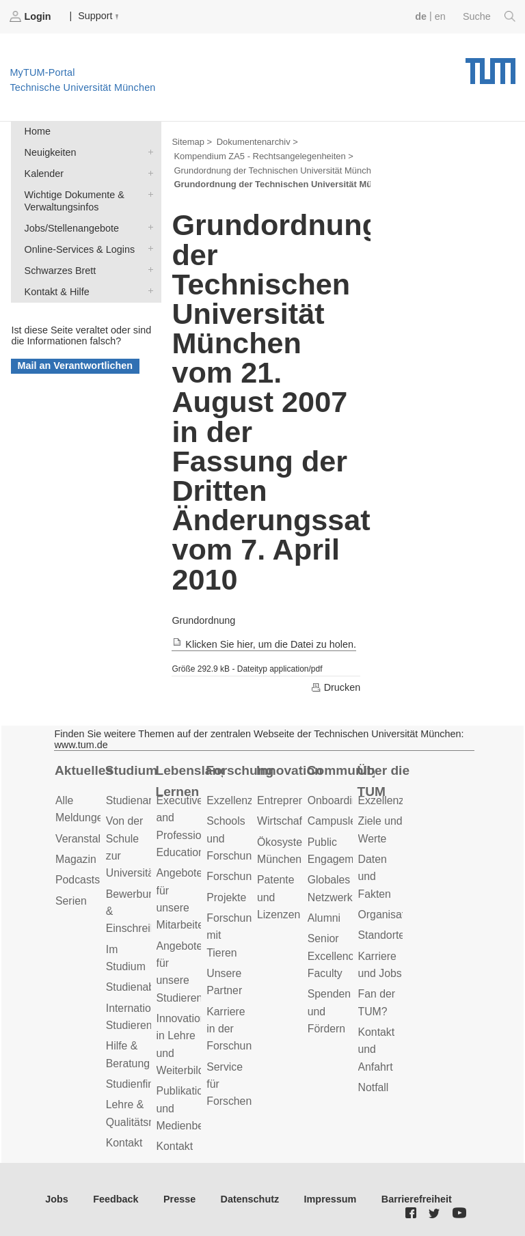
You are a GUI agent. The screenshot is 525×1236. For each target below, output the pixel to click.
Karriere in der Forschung (232, 1029)
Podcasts (77, 879)
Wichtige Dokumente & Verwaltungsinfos (147, 193)
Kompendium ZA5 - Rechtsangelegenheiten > (263, 156)
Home (38, 131)
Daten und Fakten (374, 876)
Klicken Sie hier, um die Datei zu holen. (264, 644)
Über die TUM (384, 781)
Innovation (289, 770)
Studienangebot (144, 800)
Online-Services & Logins (147, 248)
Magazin (75, 859)
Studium (131, 770)
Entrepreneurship (298, 800)
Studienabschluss (148, 987)
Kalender (147, 172)
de (421, 16)
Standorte (381, 935)
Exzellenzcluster (245, 800)
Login (31, 16)
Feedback (115, 1199)
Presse (179, 1199)
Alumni (324, 918)
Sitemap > (192, 142)
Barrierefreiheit (416, 1199)
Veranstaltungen (94, 838)
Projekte (226, 897)
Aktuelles (84, 770)
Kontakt (124, 1143)
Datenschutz (250, 1199)
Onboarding (336, 800)
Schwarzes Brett (147, 269)
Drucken (335, 687)
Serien (71, 901)
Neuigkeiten (147, 151)
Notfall (373, 1087)
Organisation (389, 914)
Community (341, 770)
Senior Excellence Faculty (334, 956)
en (440, 16)
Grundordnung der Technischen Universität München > (281, 170)
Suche (489, 16)
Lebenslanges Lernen (190, 781)
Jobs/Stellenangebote (147, 227)
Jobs (56, 1199)
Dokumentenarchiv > (257, 142)
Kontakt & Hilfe (147, 290)
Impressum (330, 1199)
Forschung (239, 770)
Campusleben (341, 821)
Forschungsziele (245, 876)
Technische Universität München (490, 66)
